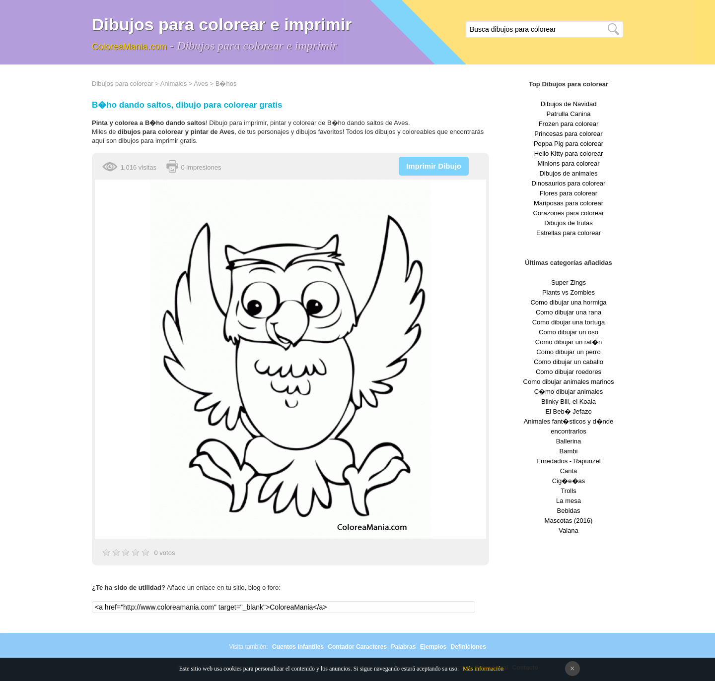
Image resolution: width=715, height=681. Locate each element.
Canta (568, 471)
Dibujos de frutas (568, 223)
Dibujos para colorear (122, 83)
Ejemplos (433, 646)
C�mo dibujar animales (568, 391)
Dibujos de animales (568, 173)
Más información (483, 668)
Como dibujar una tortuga (568, 322)
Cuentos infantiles (298, 646)
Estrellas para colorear (568, 233)
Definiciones (468, 646)
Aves (201, 83)
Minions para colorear (568, 163)
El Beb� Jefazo (568, 411)
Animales (173, 83)
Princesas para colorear (568, 133)
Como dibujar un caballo (568, 362)
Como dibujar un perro (568, 352)
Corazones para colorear (568, 213)
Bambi (569, 451)
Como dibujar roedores (568, 371)
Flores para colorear (568, 193)
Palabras (403, 646)
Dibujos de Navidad (569, 104)
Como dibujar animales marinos (568, 381)
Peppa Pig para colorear (568, 143)
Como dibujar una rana (568, 312)
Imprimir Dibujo (433, 166)
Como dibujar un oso (568, 332)
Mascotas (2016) (569, 520)
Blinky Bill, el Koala (568, 401)
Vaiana (568, 530)
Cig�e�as (568, 481)
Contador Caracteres (357, 646)
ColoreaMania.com (129, 47)
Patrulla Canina (569, 114)
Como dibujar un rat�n (568, 342)
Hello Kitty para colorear (568, 153)
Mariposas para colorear (568, 203)
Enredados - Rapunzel (568, 461)
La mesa (568, 500)
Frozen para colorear (569, 123)
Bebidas (568, 510)
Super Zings (568, 282)
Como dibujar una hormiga (568, 302)
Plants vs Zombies (568, 292)
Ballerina (568, 441)
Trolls (568, 491)
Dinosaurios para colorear (569, 183)
